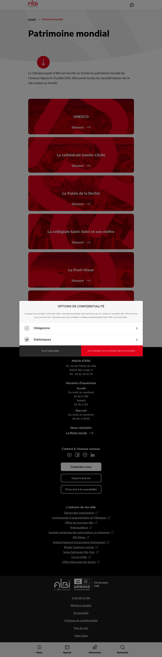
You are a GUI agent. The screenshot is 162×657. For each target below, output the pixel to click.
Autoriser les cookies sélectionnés (111, 350)
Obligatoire (41, 328)
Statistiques (42, 339)
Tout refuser (50, 350)
